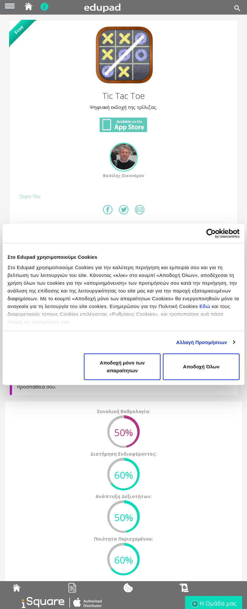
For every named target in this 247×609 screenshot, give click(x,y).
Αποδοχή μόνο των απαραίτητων (122, 366)
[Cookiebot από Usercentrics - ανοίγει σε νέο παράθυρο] (211, 233)
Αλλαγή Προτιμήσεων (201, 342)
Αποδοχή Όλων (201, 366)
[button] (123, 55)
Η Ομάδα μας (213, 603)
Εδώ (205, 306)
